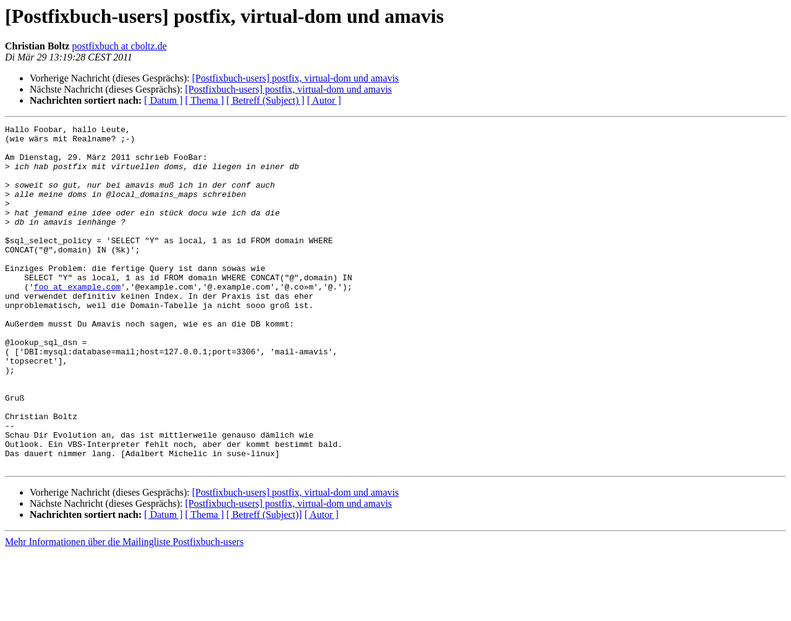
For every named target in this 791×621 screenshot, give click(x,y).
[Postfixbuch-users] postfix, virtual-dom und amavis (295, 78)
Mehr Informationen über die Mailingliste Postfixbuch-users (124, 610)
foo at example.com (77, 319)
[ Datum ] (163, 100)
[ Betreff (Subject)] (264, 583)
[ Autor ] (324, 100)
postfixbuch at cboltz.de (119, 46)
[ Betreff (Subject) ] (265, 100)
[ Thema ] (204, 100)
